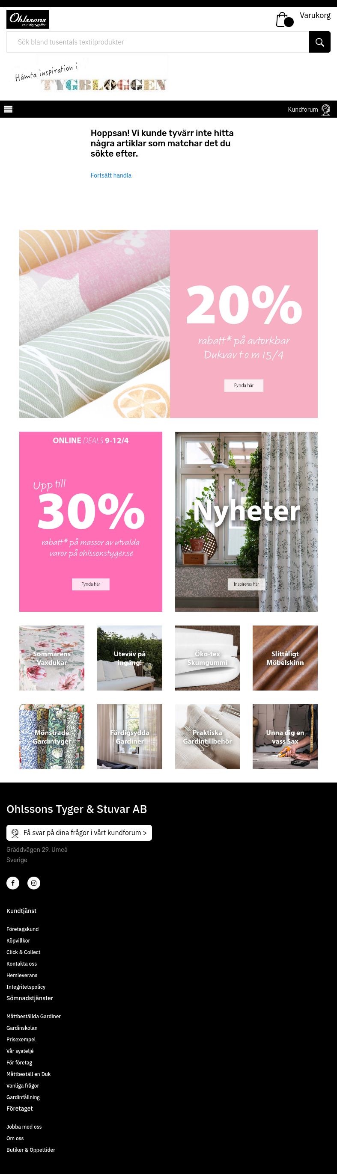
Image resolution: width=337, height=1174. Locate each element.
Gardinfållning (23, 1097)
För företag (19, 1062)
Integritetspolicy (25, 987)
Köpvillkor (18, 940)
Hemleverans (21, 975)
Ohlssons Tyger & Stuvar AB (76, 808)
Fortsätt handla (111, 175)
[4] (33, 883)
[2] (13, 883)
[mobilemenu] (7, 110)
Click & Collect (23, 952)
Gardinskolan (22, 1028)
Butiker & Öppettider (30, 1150)
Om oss (15, 1138)
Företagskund (22, 929)
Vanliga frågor (22, 1085)
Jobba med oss (24, 1127)
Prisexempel (21, 1039)
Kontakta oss (21, 964)
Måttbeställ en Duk (28, 1074)
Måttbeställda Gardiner (33, 1016)
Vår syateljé (20, 1051)
